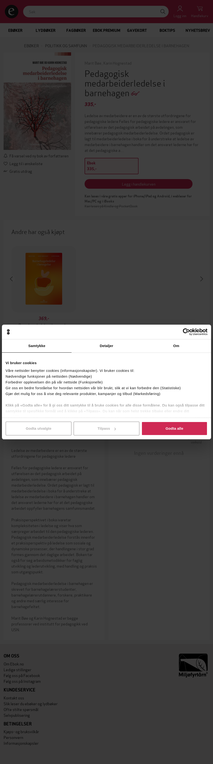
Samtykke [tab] (36, 346)
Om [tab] (176, 346)
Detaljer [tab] (106, 346)
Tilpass (107, 428)
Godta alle (174, 428)
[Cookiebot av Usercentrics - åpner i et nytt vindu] (186, 331)
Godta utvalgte (38, 428)
